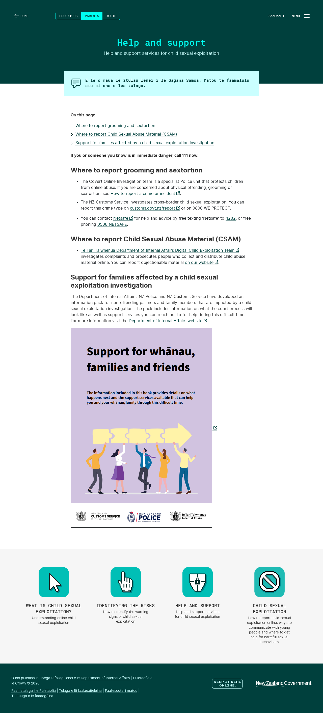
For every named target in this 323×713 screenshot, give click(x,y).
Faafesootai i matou (121, 691)
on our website (201, 263)
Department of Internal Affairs (105, 678)
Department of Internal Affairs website (168, 321)
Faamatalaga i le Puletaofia (33, 691)
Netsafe (123, 218)
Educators (68, 15)
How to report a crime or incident (145, 194)
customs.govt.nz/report (155, 208)
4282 (231, 218)
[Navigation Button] (300, 15)
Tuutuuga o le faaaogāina (32, 696)
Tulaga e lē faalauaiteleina (80, 691)
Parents (92, 15)
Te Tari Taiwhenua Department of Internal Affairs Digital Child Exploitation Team (160, 250)
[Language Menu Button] (273, 16)
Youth (111, 15)
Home (24, 15)
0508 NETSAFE (112, 224)
